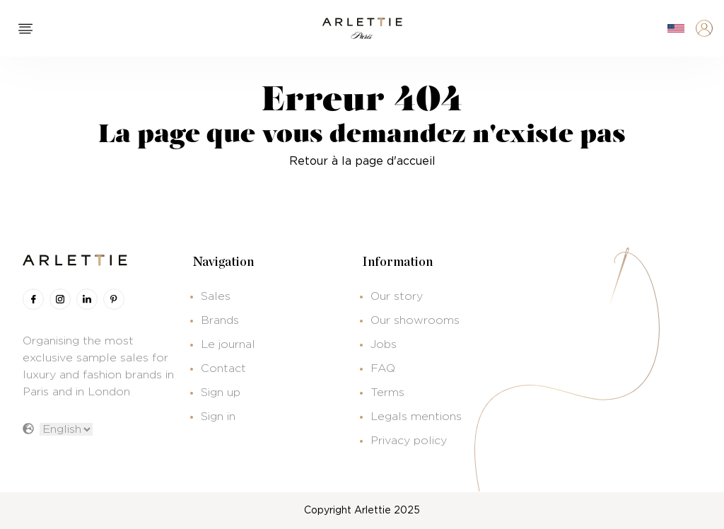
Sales (215, 296)
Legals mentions (416, 416)
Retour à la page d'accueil (362, 161)
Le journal (228, 344)
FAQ (382, 368)
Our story (396, 296)
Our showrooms (415, 320)
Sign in (218, 416)
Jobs (383, 344)
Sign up (220, 392)
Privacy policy (408, 440)
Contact (223, 368)
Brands (220, 320)
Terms (387, 392)
